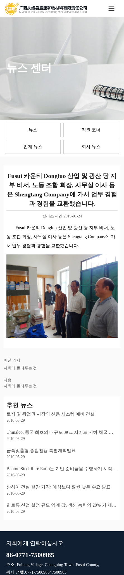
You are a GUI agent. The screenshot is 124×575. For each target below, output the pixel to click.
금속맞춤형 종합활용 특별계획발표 (41, 450)
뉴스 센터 (29, 68)
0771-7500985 (37, 572)
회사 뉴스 (91, 146)
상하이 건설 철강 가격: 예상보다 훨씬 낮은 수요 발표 (58, 486)
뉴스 (32, 129)
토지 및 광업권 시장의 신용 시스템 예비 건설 (50, 414)
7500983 (58, 572)
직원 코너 (91, 129)
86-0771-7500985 (30, 554)
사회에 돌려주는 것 (20, 368)
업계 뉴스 (32, 146)
